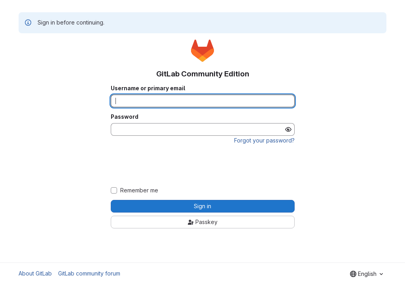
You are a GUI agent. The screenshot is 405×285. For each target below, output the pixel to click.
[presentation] (202, 165)
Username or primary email (148, 88)
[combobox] (366, 274)
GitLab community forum (89, 273)
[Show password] (288, 129)
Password (124, 117)
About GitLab (35, 273)
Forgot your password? (264, 140)
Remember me (139, 190)
